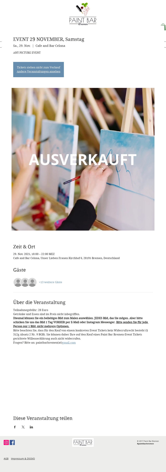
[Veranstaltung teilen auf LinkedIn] (31, 427)
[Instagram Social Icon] (6, 442)
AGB (6, 458)
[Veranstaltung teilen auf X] (23, 427)
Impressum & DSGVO (23, 458)
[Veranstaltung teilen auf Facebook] (14, 427)
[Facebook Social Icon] (12, 442)
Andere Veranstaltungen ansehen (38, 71)
